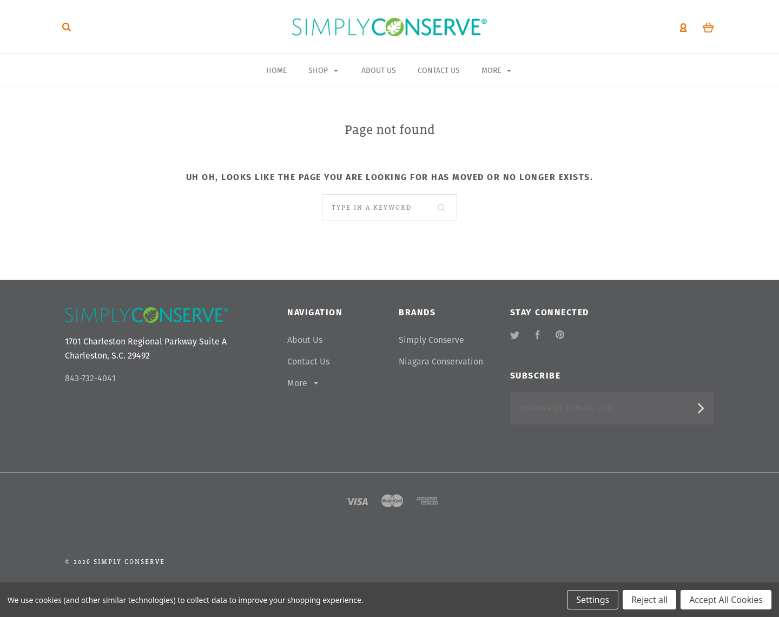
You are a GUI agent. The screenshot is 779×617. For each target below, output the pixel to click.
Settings (592, 600)
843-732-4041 (90, 378)
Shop (323, 70)
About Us (304, 340)
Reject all (649, 600)
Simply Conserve (431, 340)
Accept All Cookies (726, 600)
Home (276, 70)
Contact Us (308, 361)
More (303, 383)
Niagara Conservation (441, 361)
